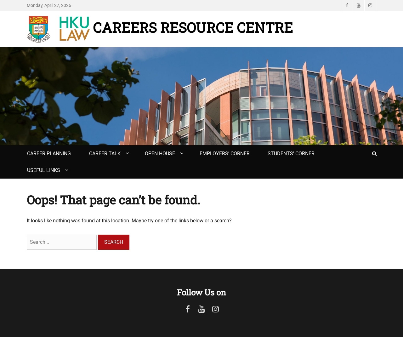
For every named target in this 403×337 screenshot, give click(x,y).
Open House (160, 154)
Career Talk (105, 154)
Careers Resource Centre (193, 27)
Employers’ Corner (225, 154)
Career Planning (49, 154)
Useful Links (43, 170)
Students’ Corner (291, 154)
